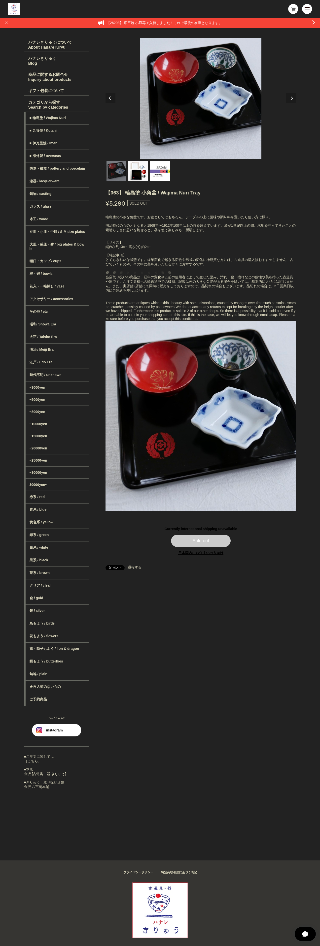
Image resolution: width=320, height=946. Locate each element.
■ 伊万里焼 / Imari (44, 143)
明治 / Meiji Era (42, 349)
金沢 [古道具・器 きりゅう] (45, 774)
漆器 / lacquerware (45, 181)
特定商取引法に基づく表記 (179, 872)
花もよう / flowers (44, 636)
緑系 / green (39, 535)
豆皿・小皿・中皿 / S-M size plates (57, 232)
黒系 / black (39, 560)
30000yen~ (38, 485)
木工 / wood (39, 219)
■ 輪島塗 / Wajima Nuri (48, 118)
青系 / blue (38, 509)
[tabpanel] (201, 98)
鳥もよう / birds (42, 623)
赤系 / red (37, 497)
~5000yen (37, 400)
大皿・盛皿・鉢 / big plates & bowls (57, 246)
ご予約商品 (38, 699)
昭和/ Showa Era (43, 324)
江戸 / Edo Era (41, 362)
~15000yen (38, 436)
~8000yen (37, 412)
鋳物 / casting (41, 194)
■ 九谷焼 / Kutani (43, 130)
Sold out (201, 540)
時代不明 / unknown (46, 375)
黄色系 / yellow (41, 522)
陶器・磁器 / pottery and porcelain (57, 168)
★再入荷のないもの (45, 687)
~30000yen (38, 472)
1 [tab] (116, 171)
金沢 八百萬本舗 (36, 787)
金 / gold (36, 598)
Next (291, 98)
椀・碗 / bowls (41, 274)
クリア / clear (40, 585)
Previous (110, 98)
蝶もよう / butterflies (46, 661)
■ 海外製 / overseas (45, 156)
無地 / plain (38, 674)
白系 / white (39, 547)
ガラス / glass (41, 206)
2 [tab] (138, 171)
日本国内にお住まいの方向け (200, 553)
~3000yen (37, 387)
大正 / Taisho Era (43, 337)
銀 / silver (37, 611)
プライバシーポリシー (138, 872)
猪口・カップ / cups (45, 261)
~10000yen (38, 424)
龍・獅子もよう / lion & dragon (54, 649)
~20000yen (38, 448)
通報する (135, 567)
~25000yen (38, 460)
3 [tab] (160, 171)
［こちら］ (32, 761)
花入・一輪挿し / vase (47, 286)
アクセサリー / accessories (51, 299)
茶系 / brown (40, 573)
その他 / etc (39, 312)
